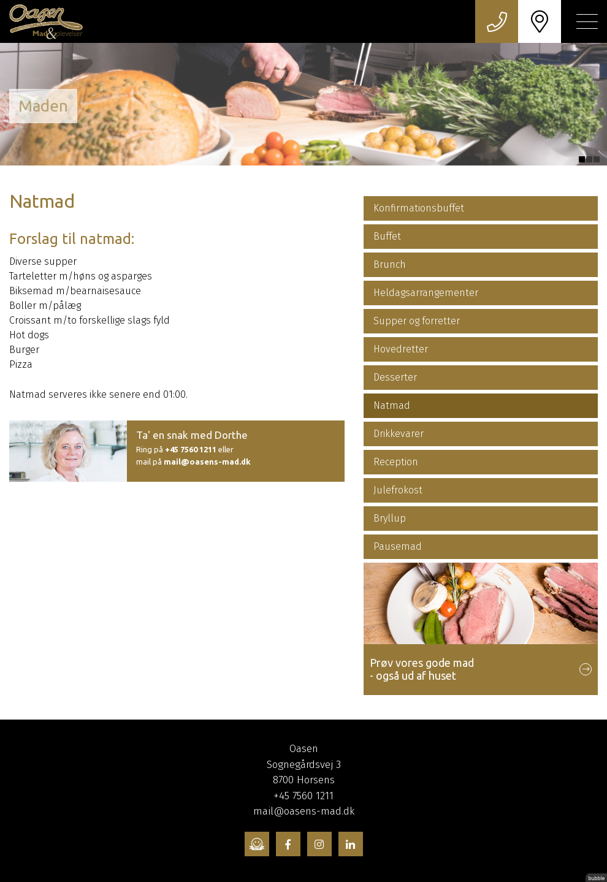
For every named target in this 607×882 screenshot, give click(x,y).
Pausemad (397, 546)
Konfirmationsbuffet (418, 208)
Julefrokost (397, 490)
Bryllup (389, 518)
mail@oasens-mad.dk (207, 461)
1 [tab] (582, 159)
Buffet (387, 236)
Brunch (389, 264)
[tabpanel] (303, 104)
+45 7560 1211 (190, 449)
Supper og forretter (416, 321)
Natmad (391, 405)
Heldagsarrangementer (425, 292)
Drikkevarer (398, 433)
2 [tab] (589, 159)
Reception (395, 462)
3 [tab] (597, 159)
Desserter (395, 377)
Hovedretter (400, 349)
